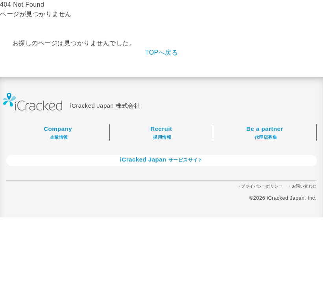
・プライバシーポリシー (260, 186)
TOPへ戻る (161, 52)
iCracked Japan (164, 159)
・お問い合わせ (302, 186)
